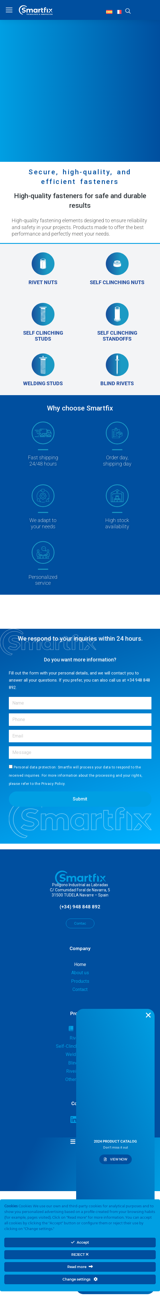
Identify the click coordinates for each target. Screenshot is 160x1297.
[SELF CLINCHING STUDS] (43, 322)
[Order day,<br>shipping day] (117, 447)
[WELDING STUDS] (43, 370)
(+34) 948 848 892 (80, 907)
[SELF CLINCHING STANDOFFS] (117, 322)
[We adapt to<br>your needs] (43, 506)
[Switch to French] (118, 11)
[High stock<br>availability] (117, 506)
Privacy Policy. (53, 784)
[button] (80, 1141)
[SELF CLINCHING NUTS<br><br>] (117, 272)
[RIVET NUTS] (43, 272)
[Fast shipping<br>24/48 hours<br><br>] (43, 447)
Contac (80, 923)
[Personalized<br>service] (43, 563)
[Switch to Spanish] (109, 11)
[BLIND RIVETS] (117, 370)
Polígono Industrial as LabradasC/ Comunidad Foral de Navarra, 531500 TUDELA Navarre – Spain (80, 890)
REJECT (80, 1254)
